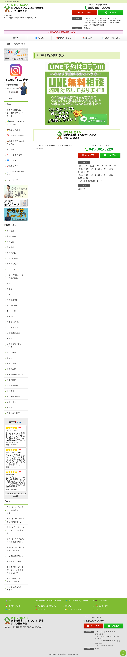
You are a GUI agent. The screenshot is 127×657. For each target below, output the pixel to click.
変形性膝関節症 (13, 333)
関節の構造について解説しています (15, 580)
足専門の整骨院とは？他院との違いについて (15, 113)
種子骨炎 (10, 316)
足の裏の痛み (12, 264)
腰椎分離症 (11, 380)
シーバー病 (11, 269)
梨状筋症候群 (12, 386)
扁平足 (9, 289)
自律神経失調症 (13, 413)
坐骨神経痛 (11, 369)
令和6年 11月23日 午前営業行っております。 (16, 510)
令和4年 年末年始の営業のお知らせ (16, 548)
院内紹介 (10, 149)
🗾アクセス (39, 38)
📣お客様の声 (87, 38)
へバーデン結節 (13, 397)
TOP (8, 44)
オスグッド (11, 338)
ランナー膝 (11, 353)
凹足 (8, 294)
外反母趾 (10, 242)
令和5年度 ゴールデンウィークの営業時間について (16, 530)
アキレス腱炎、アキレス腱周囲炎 (15, 276)
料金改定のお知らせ (15, 556)
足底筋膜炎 (11, 253)
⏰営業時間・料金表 (63, 38)
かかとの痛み (12, 258)
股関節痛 (10, 391)
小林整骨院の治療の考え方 (15, 588)
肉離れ (9, 283)
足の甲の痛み (12, 305)
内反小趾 (10, 247)
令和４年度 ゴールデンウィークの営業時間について (15, 570)
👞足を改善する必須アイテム (15, 142)
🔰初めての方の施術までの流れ (15, 122)
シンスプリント (13, 327)
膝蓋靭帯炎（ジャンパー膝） (15, 345)
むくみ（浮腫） (13, 322)
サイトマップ (12, 180)
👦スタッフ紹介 (13, 130)
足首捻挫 (10, 231)
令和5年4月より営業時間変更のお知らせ (15, 540)
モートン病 (11, 311)
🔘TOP (15, 38)
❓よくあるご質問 (14, 155)
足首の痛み (11, 236)
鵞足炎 (9, 358)
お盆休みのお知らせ (15, 561)
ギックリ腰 (11, 364)
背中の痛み (11, 402)
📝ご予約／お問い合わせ (111, 38)
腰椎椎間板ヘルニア (15, 375)
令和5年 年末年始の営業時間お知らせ (16, 520)
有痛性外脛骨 (12, 300)
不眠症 (9, 408)
